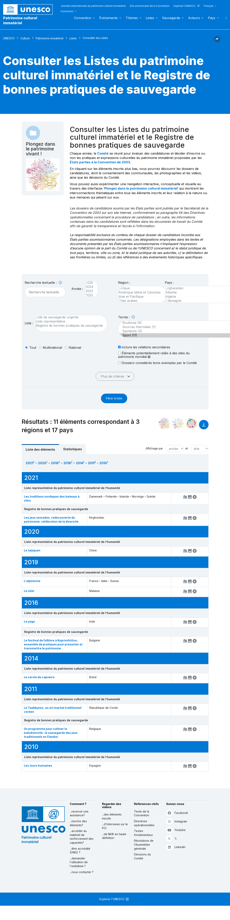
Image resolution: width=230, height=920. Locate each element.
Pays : (169, 283)
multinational (52, 348)
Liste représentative (69, 321)
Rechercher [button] (225, 18)
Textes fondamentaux (143, 833)
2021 (29, 463)
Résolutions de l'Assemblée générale (143, 844)
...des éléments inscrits (111, 816)
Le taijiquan (32, 550)
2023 (89, 291)
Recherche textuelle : (43, 283)
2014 (79, 463)
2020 (42, 463)
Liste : (29, 323)
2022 (89, 295)
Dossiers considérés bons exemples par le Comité (157, 363)
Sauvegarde (171, 18)
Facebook (177, 813)
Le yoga (29, 621)
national (75, 348)
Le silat (29, 591)
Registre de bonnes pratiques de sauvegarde (69, 325)
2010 (103, 463)
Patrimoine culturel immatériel (20, 20)
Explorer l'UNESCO (187, 5)
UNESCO (9, 38)
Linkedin (175, 847)
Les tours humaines (38, 765)
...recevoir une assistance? (79, 813)
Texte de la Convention (141, 813)
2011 (91, 463)
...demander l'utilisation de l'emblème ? (79, 862)
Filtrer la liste (114, 398)
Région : (124, 283)
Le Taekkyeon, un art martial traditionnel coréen (53, 709)
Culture (25, 38)
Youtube (175, 830)
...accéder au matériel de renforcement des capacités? (81, 836)
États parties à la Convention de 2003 (100, 162)
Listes (150, 18)
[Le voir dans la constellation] (164, 423)
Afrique (140, 288)
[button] (217, 41)
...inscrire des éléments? (78, 823)
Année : (77, 289)
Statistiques (72, 449)
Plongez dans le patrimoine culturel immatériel (141, 188)
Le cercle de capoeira (39, 677)
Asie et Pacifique (140, 296)
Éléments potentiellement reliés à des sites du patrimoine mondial (154, 355)
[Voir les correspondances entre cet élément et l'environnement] (178, 423)
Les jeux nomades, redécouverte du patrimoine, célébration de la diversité (51, 519)
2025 (89, 283)
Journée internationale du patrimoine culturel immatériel (93, 5)
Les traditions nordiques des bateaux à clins (52, 498)
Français (209, 5)
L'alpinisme (32, 581)
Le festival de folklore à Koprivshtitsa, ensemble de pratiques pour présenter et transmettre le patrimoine (53, 644)
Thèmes (132, 18)
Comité (103, 153)
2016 (67, 463)
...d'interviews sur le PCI (115, 826)
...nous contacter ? (81, 872)
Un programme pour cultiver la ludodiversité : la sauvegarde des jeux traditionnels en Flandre (51, 732)
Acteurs (194, 18)
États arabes (140, 301)
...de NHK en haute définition (114, 836)
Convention (82, 18)
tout (32, 348)
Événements (108, 18)
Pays (211, 18)
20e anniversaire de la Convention (150, 5)
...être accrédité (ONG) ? (80, 850)
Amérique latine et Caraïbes (140, 292)
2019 (54, 463)
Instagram (176, 821)
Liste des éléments (40, 449)
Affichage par (154, 448)
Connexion (67, 11)
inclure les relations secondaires (144, 347)
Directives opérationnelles (144, 823)
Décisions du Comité (142, 856)
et (187, 448)
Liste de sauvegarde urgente (69, 317)
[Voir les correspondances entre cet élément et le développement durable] (191, 423)
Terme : (126, 317)
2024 (89, 287)
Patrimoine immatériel (49, 38)
